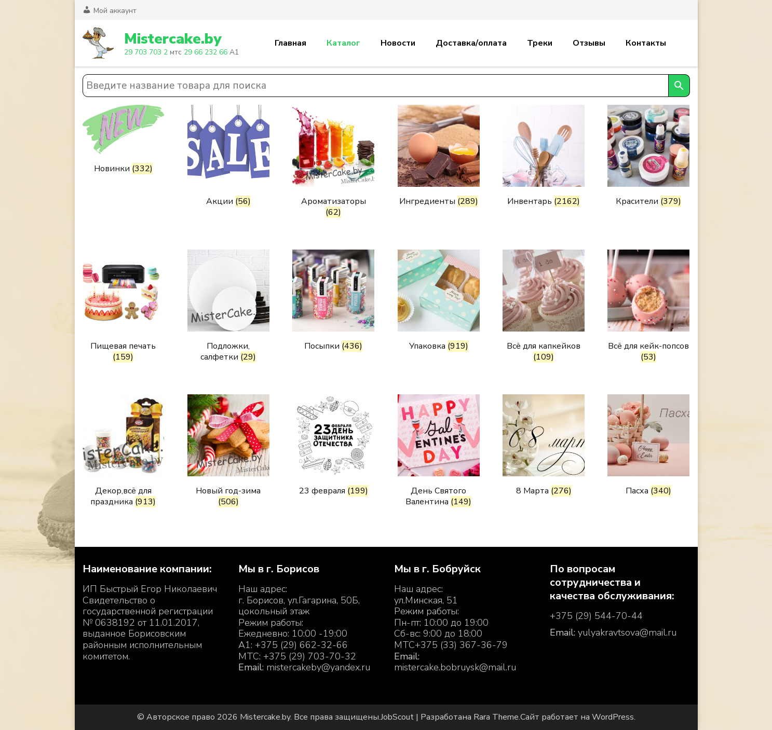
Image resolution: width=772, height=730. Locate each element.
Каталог (343, 43)
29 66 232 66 (205, 52)
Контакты (646, 43)
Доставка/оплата (471, 43)
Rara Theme (496, 717)
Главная (290, 43)
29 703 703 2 (146, 52)
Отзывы (589, 43)
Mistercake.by (172, 39)
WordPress (613, 717)
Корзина (684, 43)
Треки (539, 43)
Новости (398, 43)
